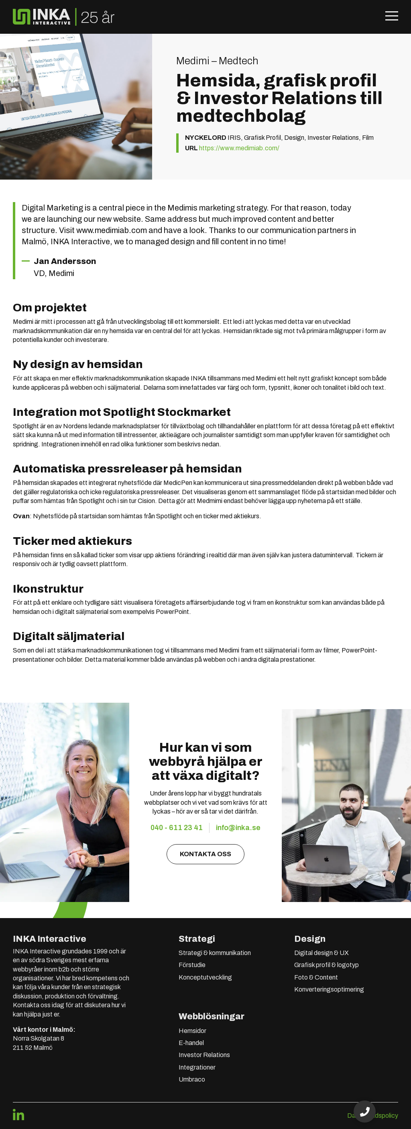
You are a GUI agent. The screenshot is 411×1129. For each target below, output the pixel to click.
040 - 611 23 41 (177, 828)
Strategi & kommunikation (215, 952)
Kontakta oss (205, 854)
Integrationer (197, 1067)
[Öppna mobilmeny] (391, 16)
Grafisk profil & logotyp (326, 964)
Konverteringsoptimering (329, 989)
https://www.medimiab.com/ (239, 148)
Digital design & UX (321, 952)
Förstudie (192, 964)
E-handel (191, 1042)
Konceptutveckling (205, 977)
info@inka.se (238, 828)
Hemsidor (192, 1030)
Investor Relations (204, 1054)
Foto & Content (316, 977)
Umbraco (192, 1079)
